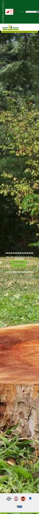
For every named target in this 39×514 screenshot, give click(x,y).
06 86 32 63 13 (3, 17)
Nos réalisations (18, 262)
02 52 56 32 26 (3, 6)
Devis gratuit (18, 265)
